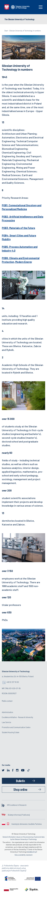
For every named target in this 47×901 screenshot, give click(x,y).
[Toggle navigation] (41, 7)
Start (6, 31)
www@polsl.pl (31, 852)
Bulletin (20, 781)
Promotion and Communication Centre (16, 727)
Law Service (6, 722)
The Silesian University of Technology (19, 19)
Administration (7, 712)
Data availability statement (23, 855)
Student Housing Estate (10, 732)
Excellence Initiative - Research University (17, 717)
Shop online (20, 789)
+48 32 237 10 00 (12, 682)
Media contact (7, 701)
